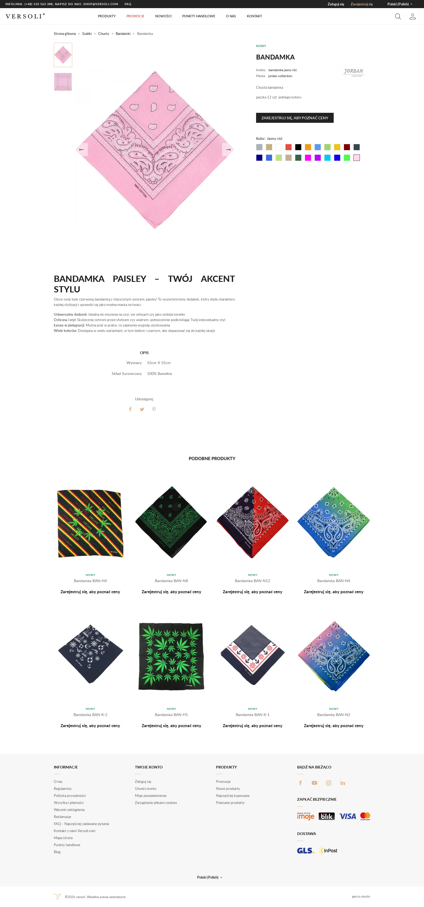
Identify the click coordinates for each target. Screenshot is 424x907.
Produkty (107, 16)
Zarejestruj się (362, 4)
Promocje (135, 16)
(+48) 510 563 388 (39, 4)
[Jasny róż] (356, 157)
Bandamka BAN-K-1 (253, 714)
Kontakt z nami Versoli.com (74, 830)
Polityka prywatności (70, 795)
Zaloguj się (336, 4)
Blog (57, 851)
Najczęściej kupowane (233, 795)
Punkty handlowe (198, 16)
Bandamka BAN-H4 (90, 580)
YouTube (314, 783)
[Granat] (259, 157)
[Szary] (259, 147)
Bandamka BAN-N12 (252, 580)
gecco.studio (361, 896)
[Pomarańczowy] (308, 147)
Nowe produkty (228, 788)
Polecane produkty (230, 802)
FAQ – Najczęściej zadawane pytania (81, 823)
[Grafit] (356, 147)
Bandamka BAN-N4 (333, 580)
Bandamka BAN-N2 (333, 714)
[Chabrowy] (337, 157)
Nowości (163, 16)
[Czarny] (298, 147)
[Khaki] (288, 157)
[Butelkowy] (298, 157)
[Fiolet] (317, 157)
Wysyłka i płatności (69, 802)
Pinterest (154, 409)
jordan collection (280, 76)
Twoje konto (149, 767)
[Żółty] (337, 147)
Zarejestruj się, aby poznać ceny (294, 117)
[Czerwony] (288, 147)
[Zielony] (327, 147)
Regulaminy (63, 788)
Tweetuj (142, 409)
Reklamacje (62, 816)
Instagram (328, 783)
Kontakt (254, 16)
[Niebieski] (317, 147)
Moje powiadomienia (150, 795)
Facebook (300, 783)
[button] (398, 16)
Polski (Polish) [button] (398, 4)
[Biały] (279, 147)
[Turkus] (327, 157)
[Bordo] (347, 147)
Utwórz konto (145, 788)
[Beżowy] (269, 147)
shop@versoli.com (100, 4)
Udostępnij (130, 409)
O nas (231, 16)
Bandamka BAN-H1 (171, 714)
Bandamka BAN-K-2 (90, 714)
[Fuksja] (308, 157)
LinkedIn (342, 783)
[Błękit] (269, 157)
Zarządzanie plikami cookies (156, 802)
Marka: (261, 76)
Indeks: (261, 70)
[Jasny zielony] (347, 157)
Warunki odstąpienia (69, 809)
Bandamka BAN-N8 (171, 580)
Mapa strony (63, 837)
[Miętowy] (279, 157)
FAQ (128, 4)
